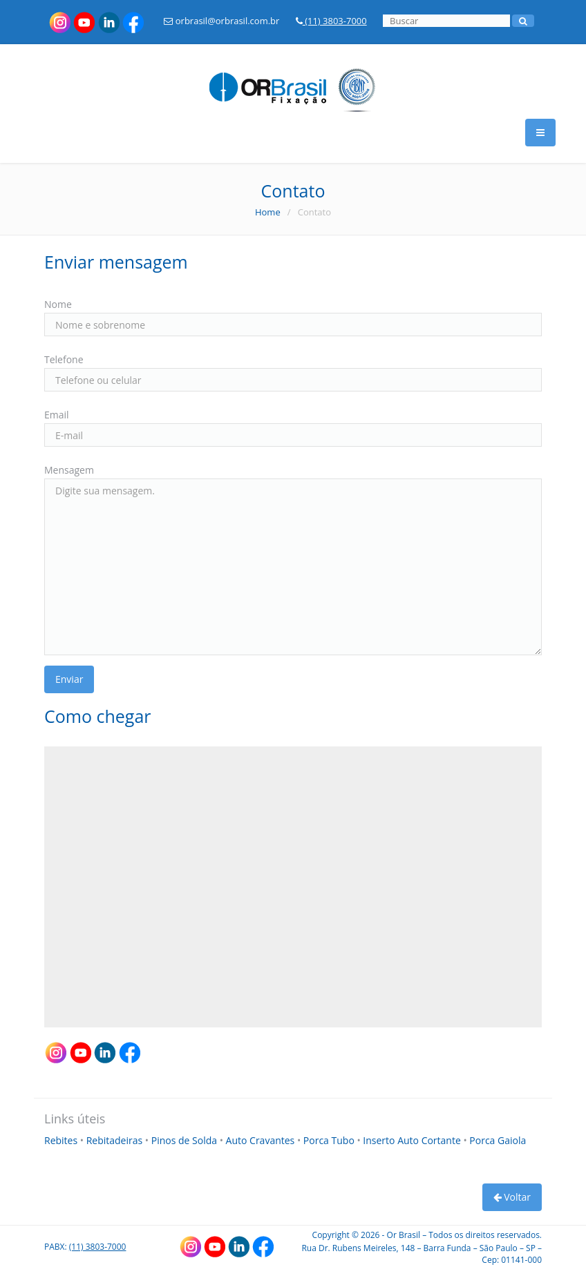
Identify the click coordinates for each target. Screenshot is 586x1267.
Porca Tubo (330, 1140)
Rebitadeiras (115, 1140)
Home (268, 212)
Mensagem (69, 469)
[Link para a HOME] (293, 79)
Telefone (64, 359)
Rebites (62, 1140)
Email (56, 414)
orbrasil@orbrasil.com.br (221, 20)
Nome (58, 304)
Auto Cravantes (261, 1140)
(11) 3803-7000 (331, 20)
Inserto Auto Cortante (413, 1140)
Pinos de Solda (185, 1140)
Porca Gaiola (497, 1140)
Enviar (69, 679)
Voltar (512, 1196)
